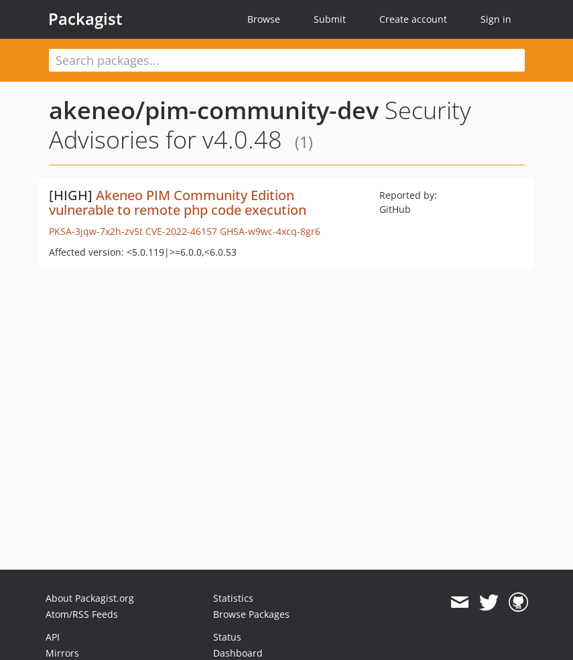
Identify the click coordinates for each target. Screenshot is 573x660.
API (53, 637)
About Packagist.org (90, 598)
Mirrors (62, 653)
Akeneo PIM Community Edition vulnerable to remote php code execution (177, 202)
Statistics (233, 598)
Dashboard (238, 653)
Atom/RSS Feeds (82, 614)
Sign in (496, 19)
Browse (263, 19)
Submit (330, 19)
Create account (413, 19)
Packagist (85, 18)
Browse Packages (251, 614)
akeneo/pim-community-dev (214, 110)
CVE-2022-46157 (181, 231)
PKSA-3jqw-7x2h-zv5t (96, 231)
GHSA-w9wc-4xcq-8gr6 (270, 231)
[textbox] (287, 60)
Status (227, 637)
